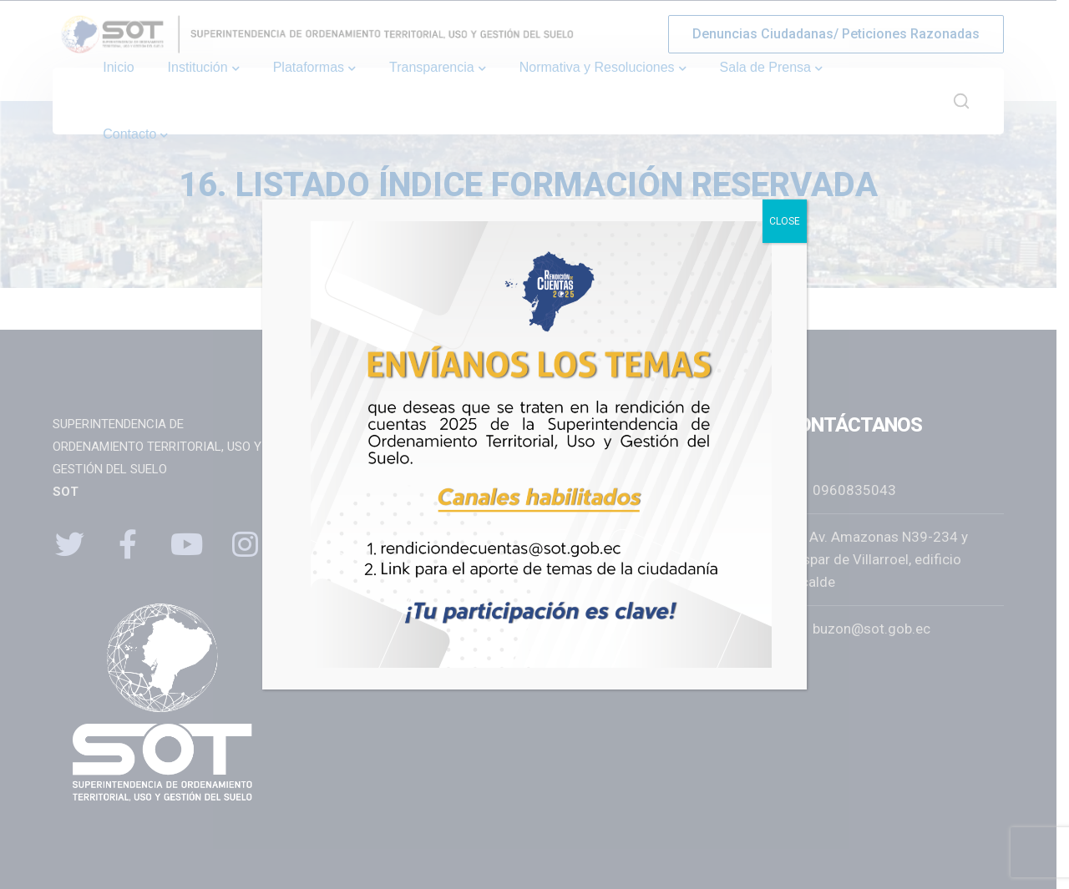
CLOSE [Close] (784, 221)
